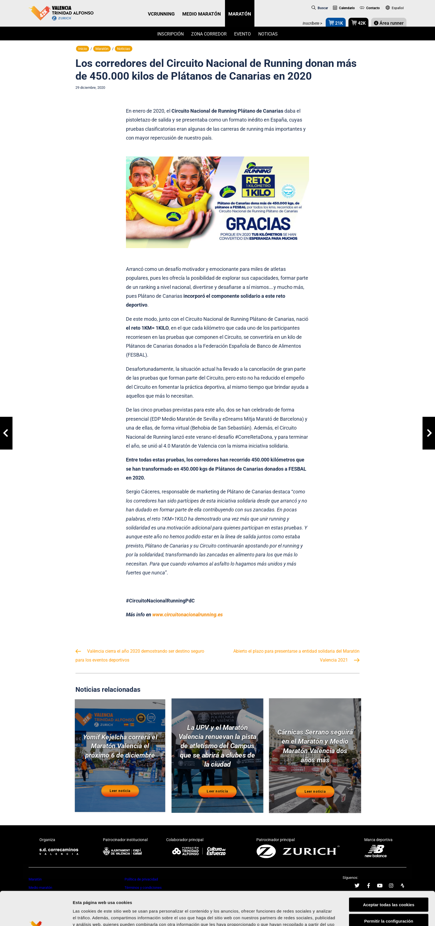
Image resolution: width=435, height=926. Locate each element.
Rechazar (389, 903)
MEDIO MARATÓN (201, 14)
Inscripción (170, 34)
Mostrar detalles (298, 915)
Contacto (370, 8)
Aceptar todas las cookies (388, 870)
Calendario (344, 8)
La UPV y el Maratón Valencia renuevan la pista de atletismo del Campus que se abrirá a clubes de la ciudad (217, 746)
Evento (242, 34)
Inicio (82, 49)
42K (358, 22)
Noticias (268, 34)
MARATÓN (239, 14)
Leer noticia (120, 791)
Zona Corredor (209, 34)
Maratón (101, 49)
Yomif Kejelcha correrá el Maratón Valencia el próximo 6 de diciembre (120, 746)
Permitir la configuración (388, 887)
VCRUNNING (161, 14)
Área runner (389, 23)
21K (335, 22)
